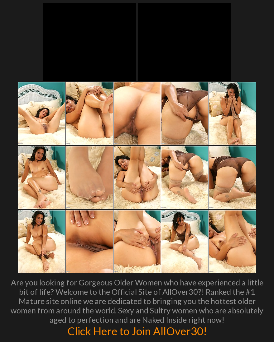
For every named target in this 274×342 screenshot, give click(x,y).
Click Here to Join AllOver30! (137, 330)
